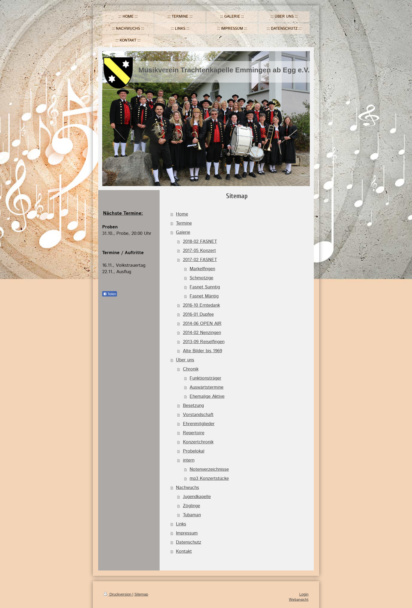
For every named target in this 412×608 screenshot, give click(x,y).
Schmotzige (201, 278)
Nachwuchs (187, 487)
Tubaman (192, 515)
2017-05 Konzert (199, 250)
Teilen (109, 294)
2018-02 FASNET (200, 241)
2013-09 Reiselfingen (204, 342)
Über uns (185, 360)
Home (182, 214)
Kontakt (184, 551)
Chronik (190, 369)
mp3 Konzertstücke (209, 478)
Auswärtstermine (206, 387)
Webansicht (298, 599)
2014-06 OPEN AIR (202, 323)
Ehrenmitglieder (199, 424)
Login (303, 594)
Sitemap (141, 594)
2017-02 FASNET (200, 260)
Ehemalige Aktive (207, 396)
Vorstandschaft (198, 414)
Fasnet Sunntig (205, 287)
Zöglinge (191, 506)
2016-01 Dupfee (198, 314)
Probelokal (193, 451)
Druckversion (118, 594)
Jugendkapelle (197, 497)
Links (181, 524)
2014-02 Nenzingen (202, 332)
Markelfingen (202, 269)
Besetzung (193, 405)
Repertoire (193, 433)
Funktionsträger (205, 378)
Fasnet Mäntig (204, 296)
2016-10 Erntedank (201, 305)
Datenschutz (188, 542)
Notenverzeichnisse (209, 469)
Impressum (187, 533)
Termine (184, 223)
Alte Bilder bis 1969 (202, 351)
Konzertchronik (198, 442)
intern (188, 460)
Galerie (183, 232)
